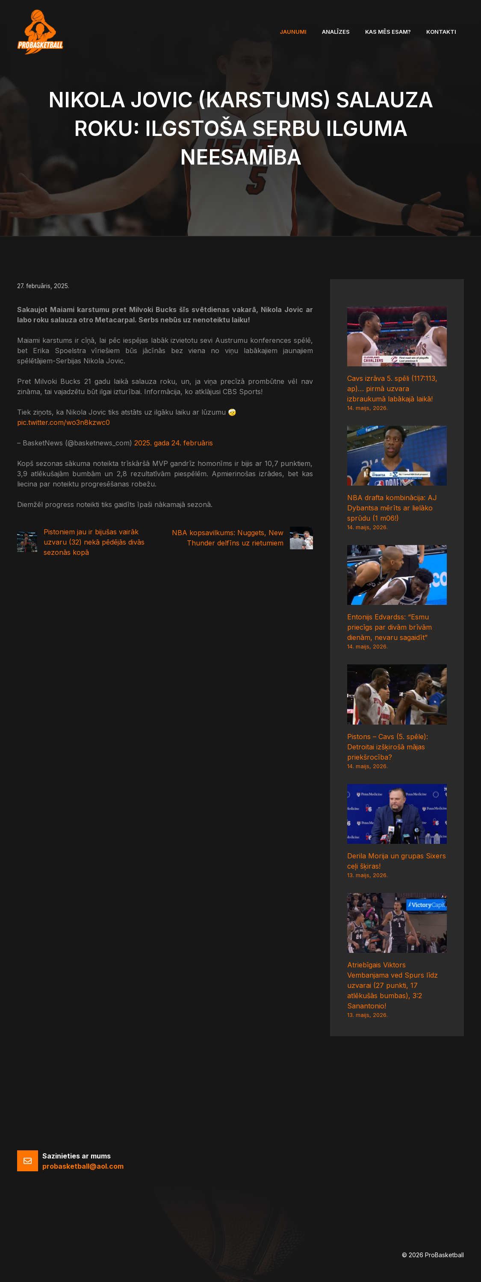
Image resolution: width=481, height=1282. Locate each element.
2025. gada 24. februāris (173, 443)
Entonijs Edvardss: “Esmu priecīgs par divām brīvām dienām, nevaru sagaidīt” (389, 627)
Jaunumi (293, 31)
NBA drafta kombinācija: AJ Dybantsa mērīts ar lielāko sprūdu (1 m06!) (392, 507)
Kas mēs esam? (388, 31)
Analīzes (336, 31)
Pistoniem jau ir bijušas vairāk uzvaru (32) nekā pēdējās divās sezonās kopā (94, 542)
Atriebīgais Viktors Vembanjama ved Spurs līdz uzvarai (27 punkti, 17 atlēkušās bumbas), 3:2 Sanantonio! (392, 985)
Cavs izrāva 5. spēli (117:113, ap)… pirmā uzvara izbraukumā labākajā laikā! (392, 388)
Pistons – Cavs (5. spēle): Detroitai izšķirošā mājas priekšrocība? (387, 746)
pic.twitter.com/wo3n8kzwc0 (63, 422)
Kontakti (441, 31)
